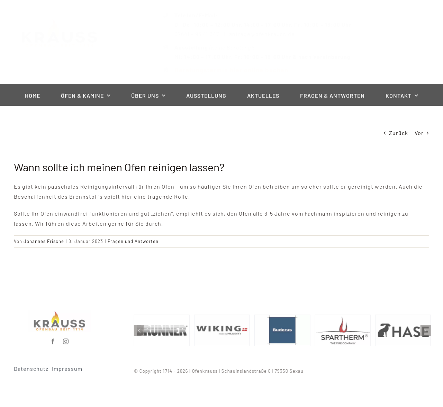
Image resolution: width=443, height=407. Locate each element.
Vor (419, 132)
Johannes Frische (44, 241)
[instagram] (66, 339)
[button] (140, 330)
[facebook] (53, 339)
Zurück (398, 132)
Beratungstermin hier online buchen (225, 70)
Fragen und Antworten (133, 241)
